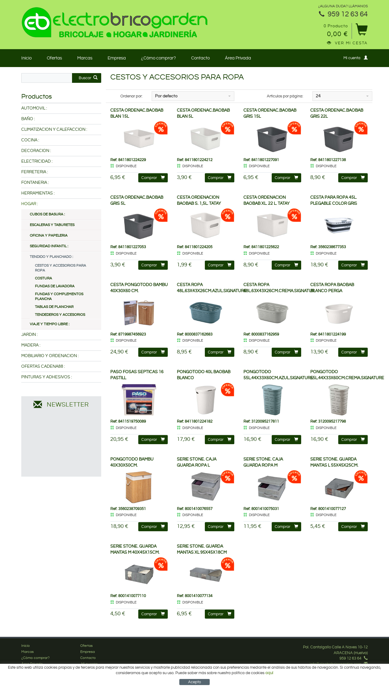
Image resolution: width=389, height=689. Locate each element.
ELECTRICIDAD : (37, 161)
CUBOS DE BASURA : (47, 214)
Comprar (153, 177)
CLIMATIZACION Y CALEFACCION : (54, 129)
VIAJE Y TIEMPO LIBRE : (49, 324)
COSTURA (43, 278)
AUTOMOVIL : (34, 108)
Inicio (26, 58)
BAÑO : (28, 119)
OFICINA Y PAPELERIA (48, 236)
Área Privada (238, 58)
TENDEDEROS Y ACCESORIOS (60, 315)
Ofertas (54, 58)
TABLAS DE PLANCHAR (54, 307)
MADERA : (30, 345)
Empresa (117, 58)
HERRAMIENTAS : (38, 193)
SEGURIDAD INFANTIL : (49, 246)
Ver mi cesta (347, 43)
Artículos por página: (285, 96)
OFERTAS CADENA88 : (43, 366)
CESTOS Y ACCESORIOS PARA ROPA (60, 268)
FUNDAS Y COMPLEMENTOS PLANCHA (59, 296)
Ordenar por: (131, 96)
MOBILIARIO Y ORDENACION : (50, 356)
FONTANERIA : (35, 183)
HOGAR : (29, 204)
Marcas (84, 58)
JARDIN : (29, 335)
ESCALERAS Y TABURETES (52, 225)
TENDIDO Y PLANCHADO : (51, 257)
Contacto (200, 58)
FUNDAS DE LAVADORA (54, 286)
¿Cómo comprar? (158, 58)
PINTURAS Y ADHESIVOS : (46, 377)
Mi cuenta (355, 58)
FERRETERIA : (34, 172)
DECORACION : (36, 151)
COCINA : (30, 140)
